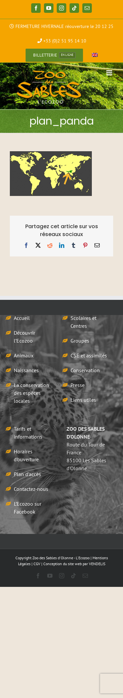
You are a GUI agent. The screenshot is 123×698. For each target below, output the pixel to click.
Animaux (23, 355)
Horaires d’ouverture (26, 455)
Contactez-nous (31, 489)
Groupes (80, 340)
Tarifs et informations (28, 432)
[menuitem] (95, 55)
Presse (78, 385)
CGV (36, 563)
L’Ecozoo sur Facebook (27, 507)
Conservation (85, 370)
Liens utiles (83, 400)
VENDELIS (97, 563)
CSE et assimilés (89, 355)
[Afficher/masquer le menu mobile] (109, 72)
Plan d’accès (27, 474)
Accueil (22, 318)
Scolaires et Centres (83, 322)
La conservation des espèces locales (31, 393)
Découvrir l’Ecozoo (24, 336)
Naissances (26, 370)
